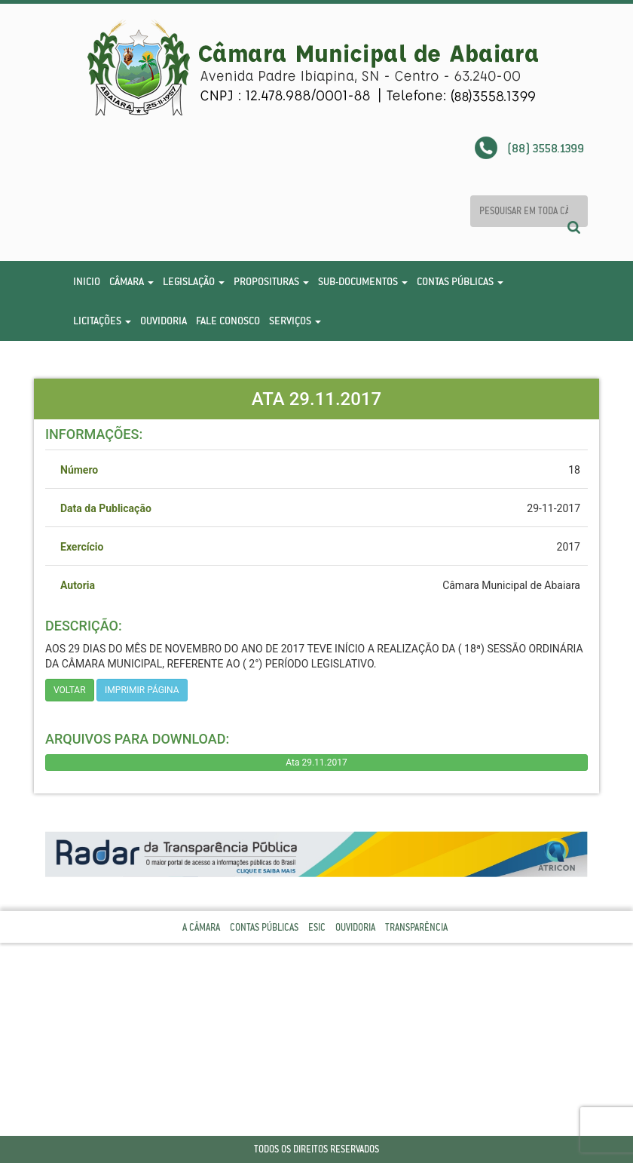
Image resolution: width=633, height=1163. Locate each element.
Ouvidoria (163, 320)
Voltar (70, 690)
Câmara (131, 281)
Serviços (295, 320)
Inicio (86, 281)
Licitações (102, 320)
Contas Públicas (460, 281)
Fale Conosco (228, 320)
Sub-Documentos (363, 281)
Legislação (194, 281)
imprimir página (142, 690)
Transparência (416, 927)
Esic (317, 927)
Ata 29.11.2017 (316, 762)
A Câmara (201, 927)
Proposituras (271, 281)
